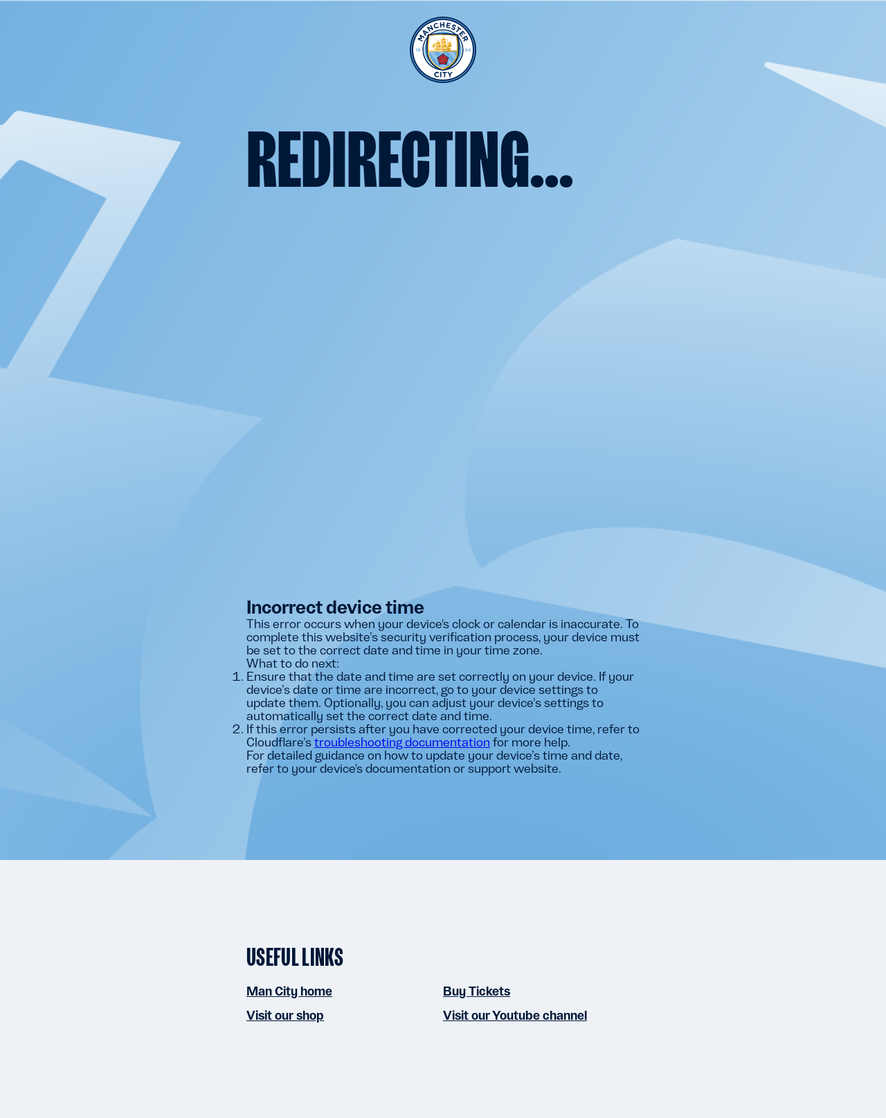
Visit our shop (285, 1015)
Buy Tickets (476, 991)
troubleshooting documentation (402, 742)
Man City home (289, 991)
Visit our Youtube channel (515, 1015)
